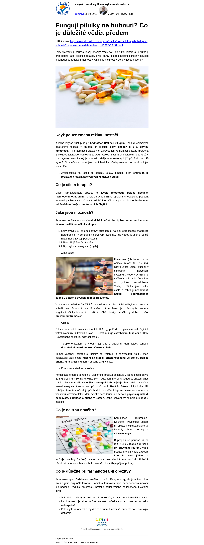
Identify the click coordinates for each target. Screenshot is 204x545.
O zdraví (79, 14)
